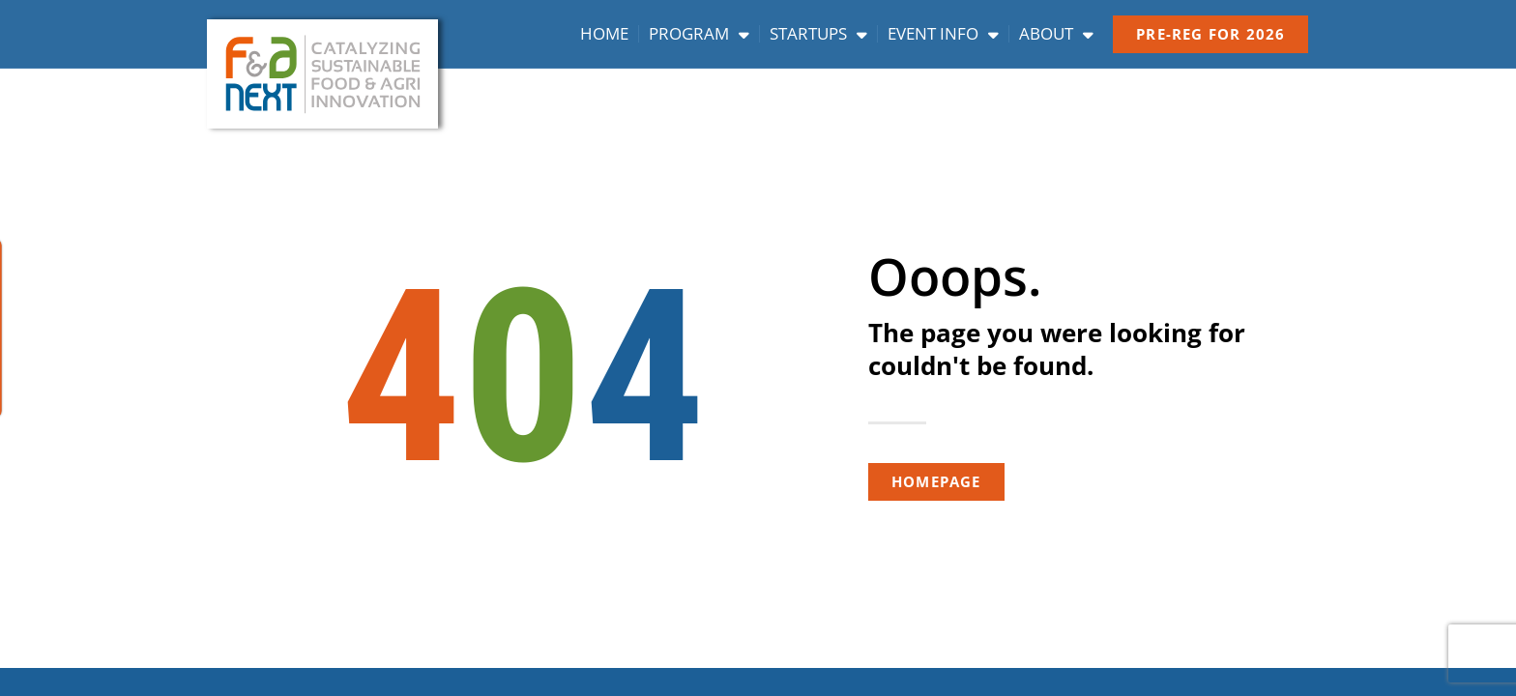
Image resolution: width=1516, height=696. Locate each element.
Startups (818, 34)
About (1056, 34)
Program (699, 34)
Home (604, 34)
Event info (943, 34)
